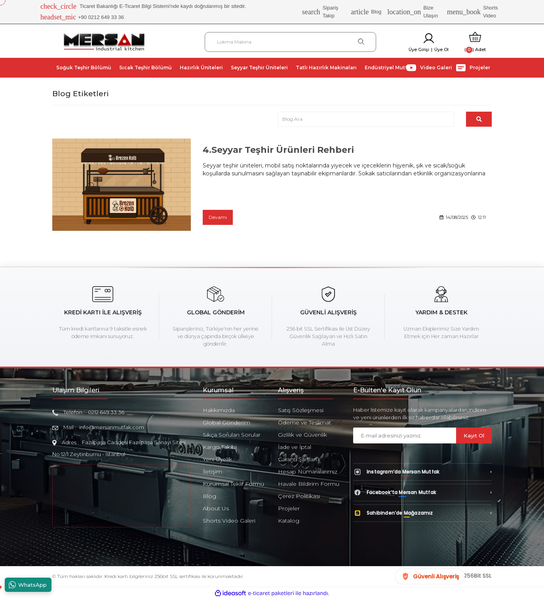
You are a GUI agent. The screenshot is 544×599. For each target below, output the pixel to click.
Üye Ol (441, 49)
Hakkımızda (219, 410)
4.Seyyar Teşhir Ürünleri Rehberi (278, 150)
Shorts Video (472, 12)
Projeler (289, 508)
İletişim (212, 471)
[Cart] (475, 41)
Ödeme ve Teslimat (304, 422)
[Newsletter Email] (404, 435)
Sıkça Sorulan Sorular (232, 434)
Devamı (218, 217)
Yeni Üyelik (217, 459)
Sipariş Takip (320, 12)
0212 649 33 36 (106, 412)
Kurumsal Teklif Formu (233, 483)
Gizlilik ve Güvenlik (302, 434)
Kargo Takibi (220, 447)
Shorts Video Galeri (229, 520)
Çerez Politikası (299, 496)
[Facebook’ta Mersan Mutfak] (422, 492)
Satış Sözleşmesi (300, 410)
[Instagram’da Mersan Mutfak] (422, 471)
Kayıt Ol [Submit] (474, 435)
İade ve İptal (294, 447)
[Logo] (104, 41)
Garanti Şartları (297, 459)
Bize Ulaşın (412, 12)
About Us (216, 508)
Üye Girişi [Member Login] (419, 49)
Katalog (288, 520)
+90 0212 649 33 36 (82, 17)
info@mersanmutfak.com (111, 427)
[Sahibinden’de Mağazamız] (422, 513)
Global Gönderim (226, 422)
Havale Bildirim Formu (308, 483)
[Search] (290, 42)
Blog (366, 12)
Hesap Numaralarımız (307, 471)
